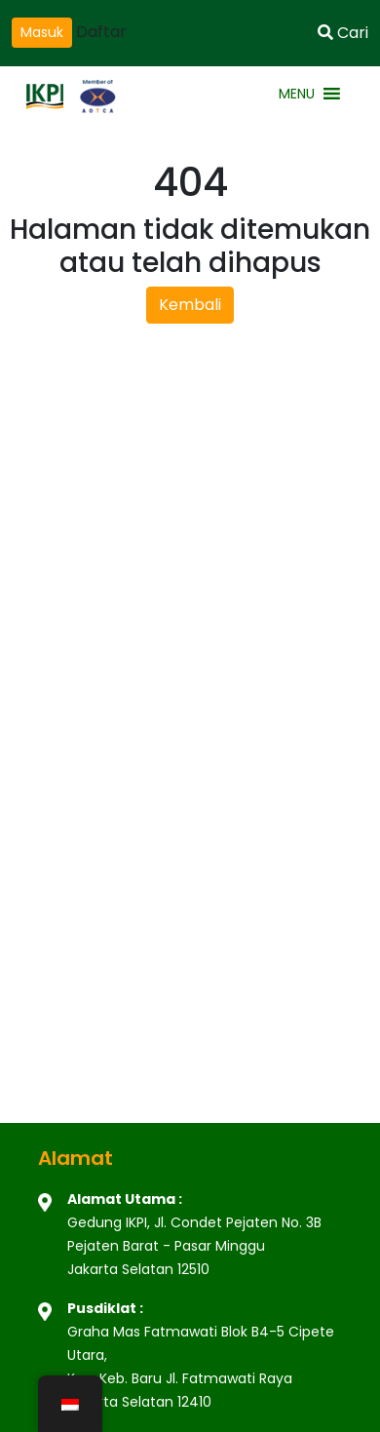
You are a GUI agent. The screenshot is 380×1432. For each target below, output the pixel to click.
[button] (297, 93)
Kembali (190, 304)
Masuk (41, 32)
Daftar (101, 31)
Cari (343, 32)
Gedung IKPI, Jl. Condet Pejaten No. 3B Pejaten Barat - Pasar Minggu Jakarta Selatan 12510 (194, 1246)
